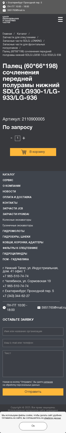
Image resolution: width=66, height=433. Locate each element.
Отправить (33, 391)
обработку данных (52, 418)
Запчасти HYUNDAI (16, 214)
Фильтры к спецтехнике (20, 248)
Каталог (22, 34)
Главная (7, 34)
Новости (9, 192)
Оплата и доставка (17, 197)
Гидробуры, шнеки (16, 237)
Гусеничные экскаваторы (18, 226)
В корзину (33, 152)
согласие (48, 382)
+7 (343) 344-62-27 (16, 296)
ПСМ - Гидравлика (16, 259)
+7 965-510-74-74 (16, 276)
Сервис (8, 180)
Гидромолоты (13, 231)
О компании (11, 186)
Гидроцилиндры (15, 254)
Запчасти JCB (13, 209)
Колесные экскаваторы (17, 220)
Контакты (10, 203)
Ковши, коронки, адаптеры (23, 242)
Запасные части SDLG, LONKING (22, 41)
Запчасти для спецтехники (19, 37)
